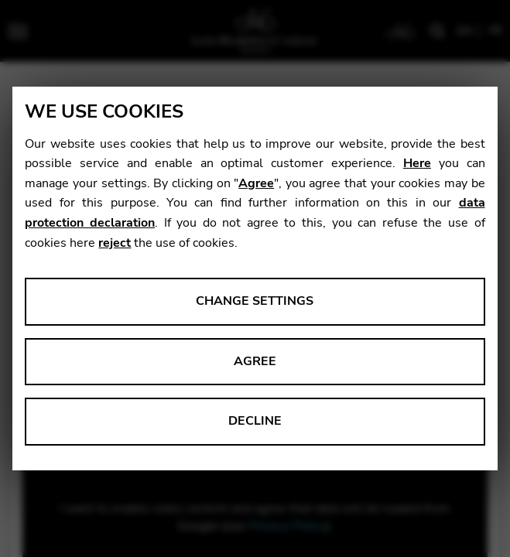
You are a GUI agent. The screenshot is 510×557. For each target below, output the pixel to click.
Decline (255, 420)
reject (114, 242)
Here (417, 163)
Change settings (254, 300)
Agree (256, 183)
